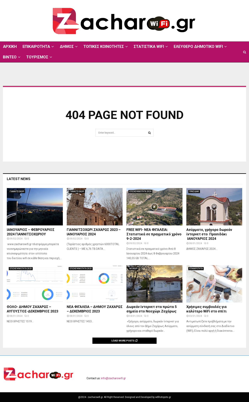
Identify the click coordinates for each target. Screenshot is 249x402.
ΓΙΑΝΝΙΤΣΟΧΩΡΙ (17, 191)
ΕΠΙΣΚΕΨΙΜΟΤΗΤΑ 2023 (21, 268)
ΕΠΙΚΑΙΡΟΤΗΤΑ (36, 46)
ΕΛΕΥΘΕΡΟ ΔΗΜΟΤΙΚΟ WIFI (198, 46)
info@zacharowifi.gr (113, 378)
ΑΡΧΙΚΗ (10, 46)
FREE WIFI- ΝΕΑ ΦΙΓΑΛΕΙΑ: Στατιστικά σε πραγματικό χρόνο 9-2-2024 (153, 234)
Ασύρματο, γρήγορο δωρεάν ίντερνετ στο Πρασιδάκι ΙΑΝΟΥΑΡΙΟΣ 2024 (209, 234)
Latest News (18, 179)
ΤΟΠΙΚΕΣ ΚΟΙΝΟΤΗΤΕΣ (103, 46)
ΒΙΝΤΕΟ (10, 57)
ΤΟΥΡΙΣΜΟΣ (37, 57)
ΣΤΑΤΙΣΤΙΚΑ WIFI (149, 46)
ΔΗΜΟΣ (67, 46)
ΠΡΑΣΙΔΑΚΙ (194, 191)
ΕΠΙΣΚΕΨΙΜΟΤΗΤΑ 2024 (140, 191)
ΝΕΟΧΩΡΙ (133, 268)
